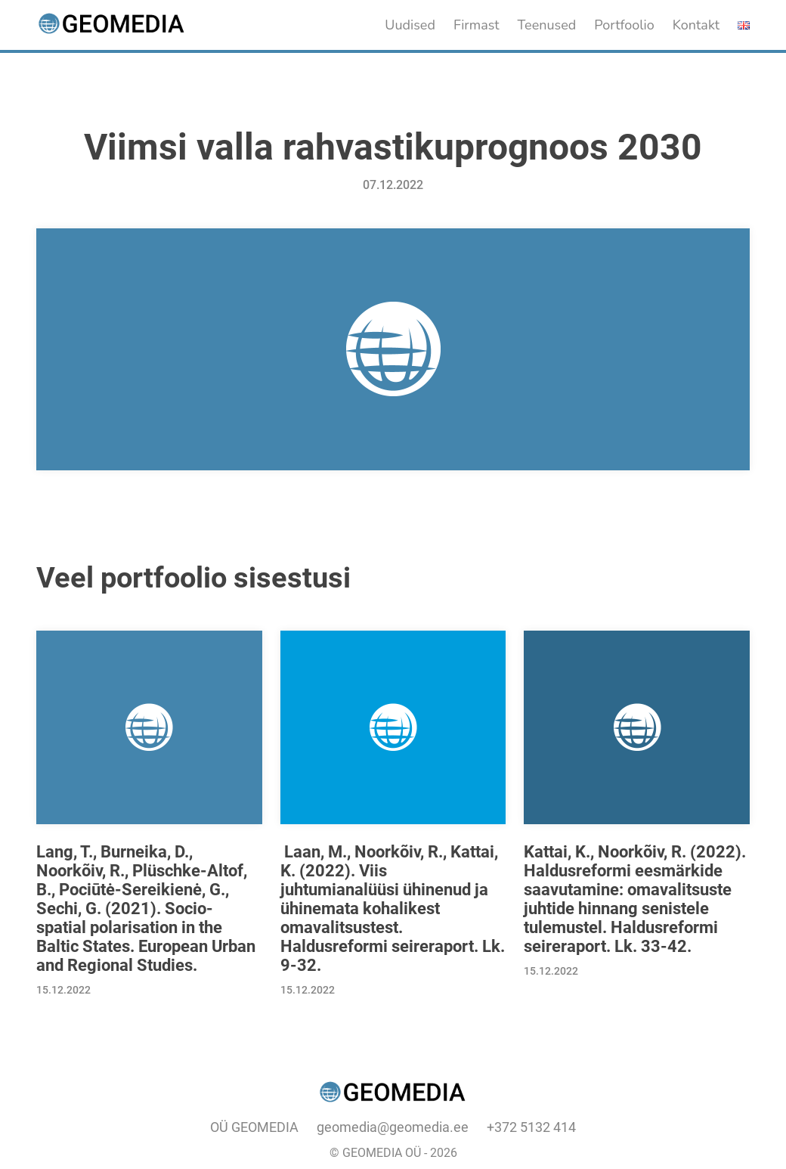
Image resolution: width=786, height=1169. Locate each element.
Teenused (547, 25)
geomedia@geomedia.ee (393, 1127)
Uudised (410, 25)
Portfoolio (624, 25)
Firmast (476, 25)
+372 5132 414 (531, 1127)
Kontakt (696, 25)
